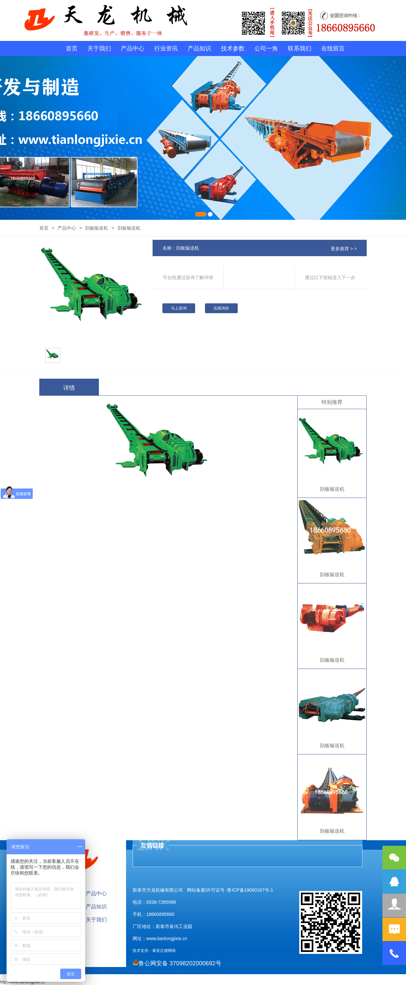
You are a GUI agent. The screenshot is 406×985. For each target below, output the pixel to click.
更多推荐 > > (344, 248)
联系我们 (299, 48)
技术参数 (233, 48)
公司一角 (266, 48)
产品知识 (199, 48)
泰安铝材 (108, 970)
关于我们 (99, 48)
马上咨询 (179, 308)
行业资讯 (166, 48)
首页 (72, 48)
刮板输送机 (96, 228)
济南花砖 (93, 970)
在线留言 (333, 48)
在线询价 (221, 308)
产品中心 (132, 48)
